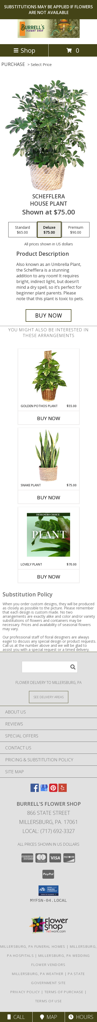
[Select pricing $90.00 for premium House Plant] (75, 229)
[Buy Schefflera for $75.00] (49, 315)
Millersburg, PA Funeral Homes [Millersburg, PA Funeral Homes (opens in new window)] (32, 946)
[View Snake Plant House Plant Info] (48, 455)
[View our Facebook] (35, 790)
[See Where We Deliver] (48, 696)
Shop (24, 50)
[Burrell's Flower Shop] (49, 36)
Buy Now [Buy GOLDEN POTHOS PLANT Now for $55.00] (48, 418)
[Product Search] (50, 667)
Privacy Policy (25, 992)
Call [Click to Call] (16, 1016)
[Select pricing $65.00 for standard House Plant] (22, 229)
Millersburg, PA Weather (37, 973)
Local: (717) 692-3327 (49, 831)
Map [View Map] (48, 1016)
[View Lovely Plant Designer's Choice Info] (48, 534)
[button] (48, 890)
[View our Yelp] (62, 790)
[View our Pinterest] (53, 790)
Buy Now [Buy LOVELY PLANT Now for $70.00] (48, 576)
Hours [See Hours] (80, 1016)
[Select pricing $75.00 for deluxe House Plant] (49, 229)
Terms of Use (48, 1001)
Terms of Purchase (64, 992)
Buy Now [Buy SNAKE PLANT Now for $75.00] (48, 497)
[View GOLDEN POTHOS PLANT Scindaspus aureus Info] (48, 376)
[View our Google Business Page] (44, 790)
